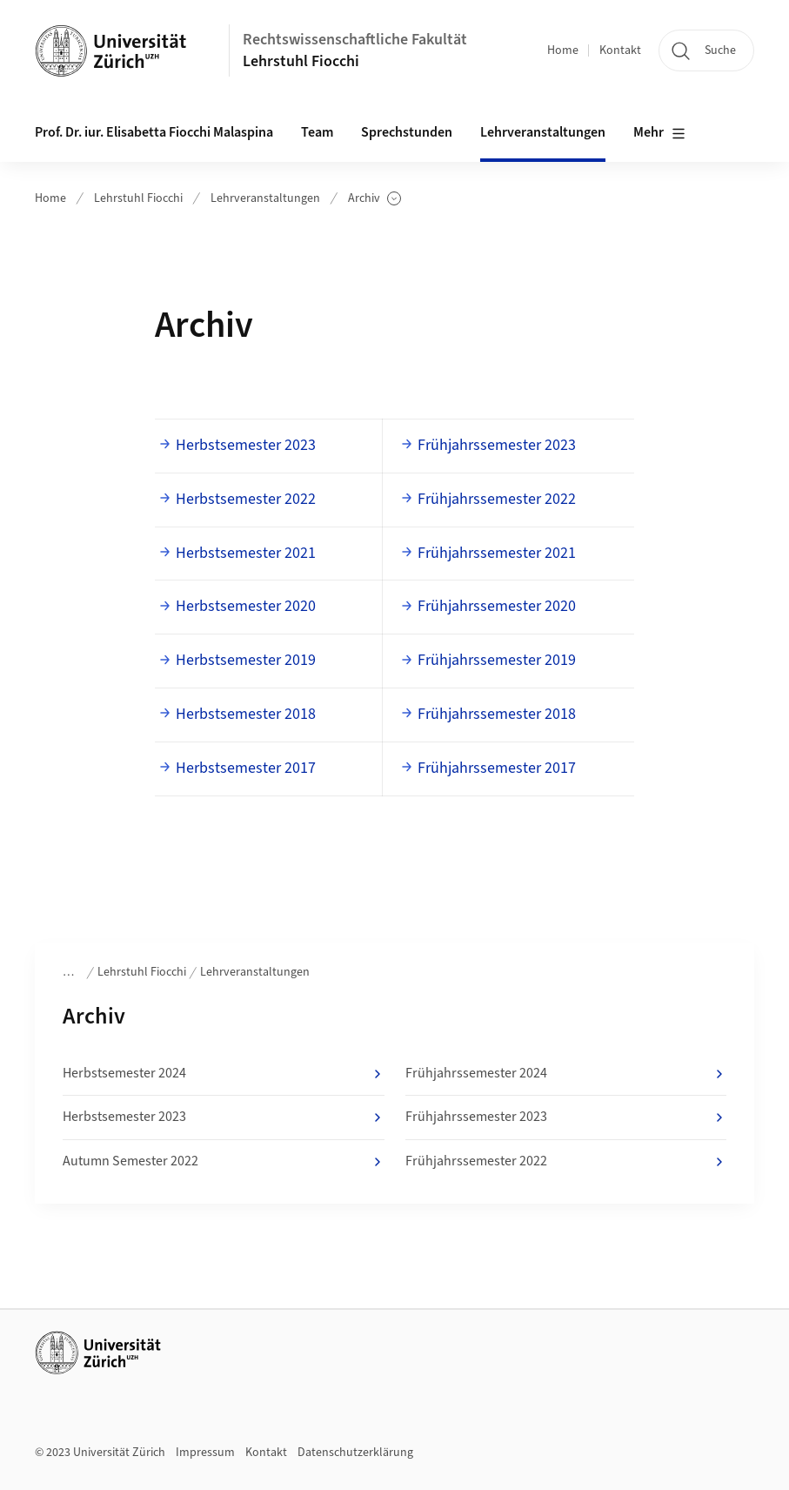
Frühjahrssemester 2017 (497, 768)
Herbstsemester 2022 (246, 499)
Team (317, 132)
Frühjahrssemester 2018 (497, 714)
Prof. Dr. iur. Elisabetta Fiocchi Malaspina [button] (154, 132)
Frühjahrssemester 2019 (497, 660)
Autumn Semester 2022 (223, 1162)
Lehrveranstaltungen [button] (542, 132)
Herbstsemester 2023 (246, 445)
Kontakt (620, 50)
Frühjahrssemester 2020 (497, 606)
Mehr (659, 133)
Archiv (374, 199)
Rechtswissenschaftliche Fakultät (355, 39)
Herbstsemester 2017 (246, 768)
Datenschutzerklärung (355, 1452)
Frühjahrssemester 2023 (497, 445)
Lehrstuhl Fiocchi (301, 61)
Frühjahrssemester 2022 (497, 499)
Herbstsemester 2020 (246, 606)
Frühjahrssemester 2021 (497, 553)
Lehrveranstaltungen (265, 198)
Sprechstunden (406, 132)
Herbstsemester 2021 (246, 553)
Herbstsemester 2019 (246, 660)
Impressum (205, 1452)
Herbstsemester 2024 (223, 1074)
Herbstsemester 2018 (246, 714)
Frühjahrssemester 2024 (566, 1074)
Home (562, 50)
